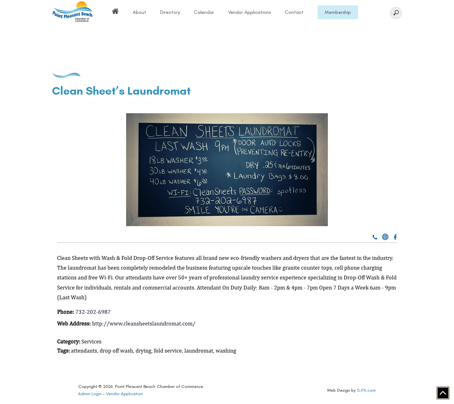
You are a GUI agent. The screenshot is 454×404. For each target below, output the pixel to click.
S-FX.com (366, 390)
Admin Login (90, 393)
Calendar (204, 12)
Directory (170, 12)
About (139, 12)
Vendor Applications (249, 12)
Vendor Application (124, 393)
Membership (338, 12)
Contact (294, 12)
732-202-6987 (93, 311)
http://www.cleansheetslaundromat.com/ (143, 323)
